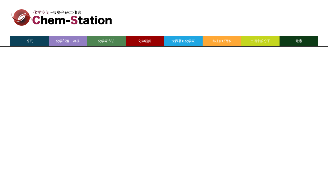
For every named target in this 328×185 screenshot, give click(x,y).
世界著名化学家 (183, 41)
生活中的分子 (260, 41)
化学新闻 (145, 41)
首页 (29, 41)
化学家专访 (106, 41)
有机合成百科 (222, 41)
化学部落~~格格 (68, 41)
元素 (298, 41)
